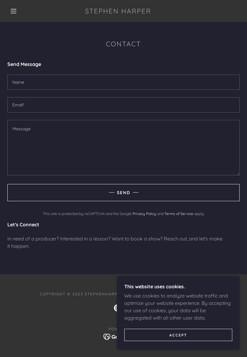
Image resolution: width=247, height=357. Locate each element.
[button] (13, 11)
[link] (118, 12)
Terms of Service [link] (178, 213)
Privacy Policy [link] (144, 213)
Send (123, 192)
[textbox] (123, 82)
